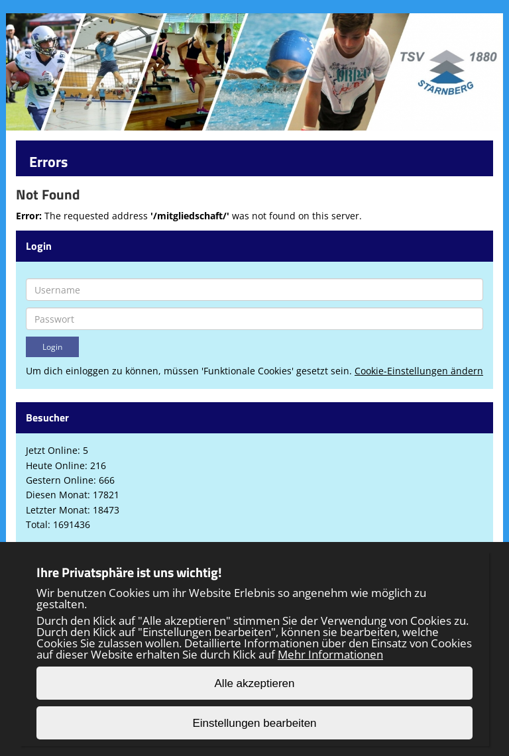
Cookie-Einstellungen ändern (419, 370)
